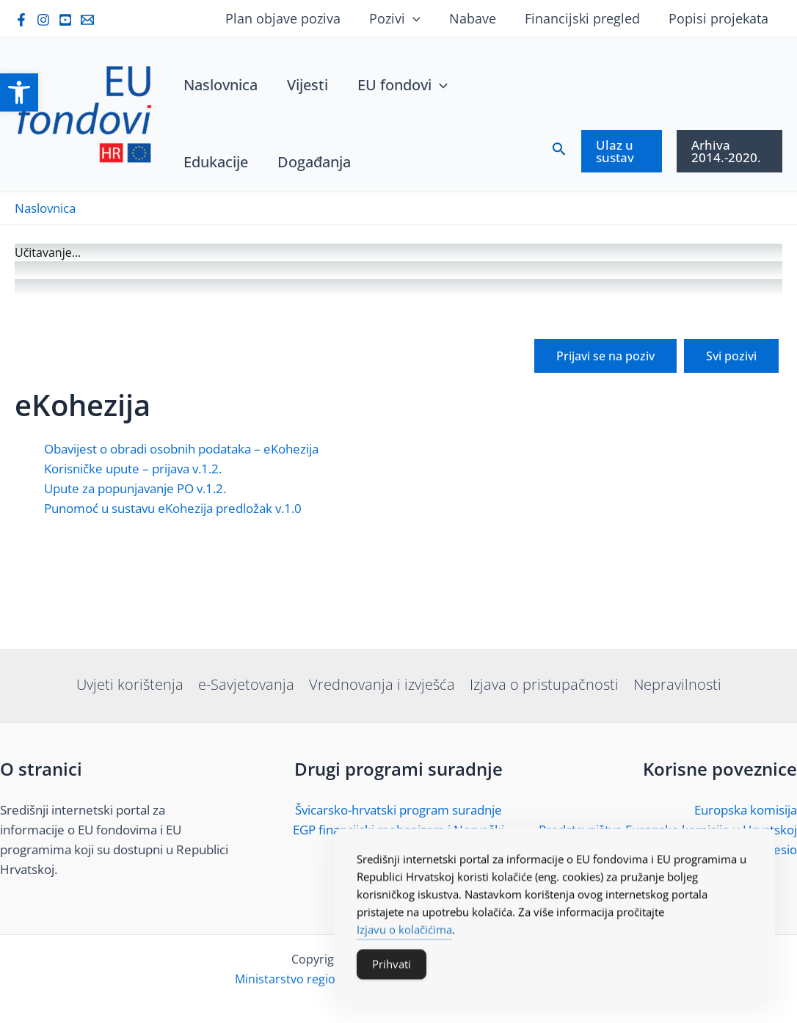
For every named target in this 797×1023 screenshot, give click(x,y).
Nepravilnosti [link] (677, 684)
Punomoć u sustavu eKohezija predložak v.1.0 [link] (173, 618)
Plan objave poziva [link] (292, 18)
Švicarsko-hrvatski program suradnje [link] (398, 809)
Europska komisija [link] (745, 809)
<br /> (398, 379)
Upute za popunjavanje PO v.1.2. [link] (135, 598)
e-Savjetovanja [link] (246, 684)
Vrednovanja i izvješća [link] (382, 684)
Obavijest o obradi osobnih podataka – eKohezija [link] (181, 558)
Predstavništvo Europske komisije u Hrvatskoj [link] (668, 829)
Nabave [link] (477, 18)
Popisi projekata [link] (719, 18)
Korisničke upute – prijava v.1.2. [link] (133, 578)
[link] (19, 92)
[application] (420, 18)
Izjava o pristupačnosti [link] (544, 684)
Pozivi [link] (402, 18)
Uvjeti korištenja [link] (129, 684)
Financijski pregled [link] (585, 18)
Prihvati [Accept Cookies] (391, 968)
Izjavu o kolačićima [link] (404, 934)
